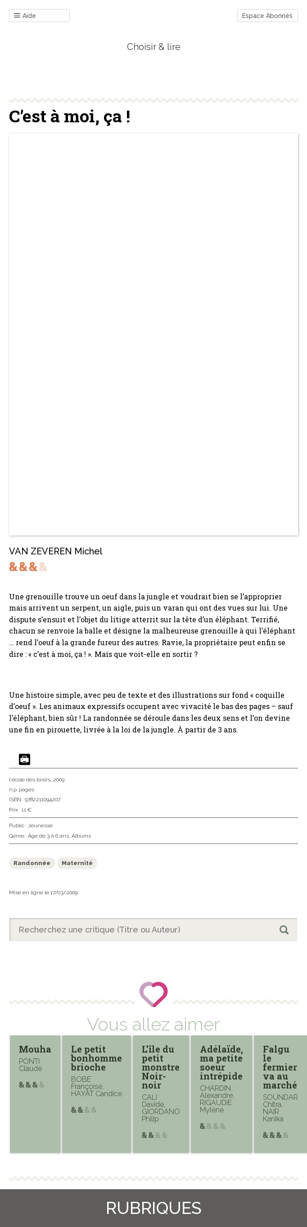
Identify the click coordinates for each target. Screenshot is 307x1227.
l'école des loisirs (29, 779)
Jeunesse (40, 825)
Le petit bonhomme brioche (96, 1058)
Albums (81, 836)
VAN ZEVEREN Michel (55, 551)
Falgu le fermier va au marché (280, 1067)
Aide (25, 16)
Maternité (77, 863)
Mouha (35, 1049)
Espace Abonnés (267, 15)
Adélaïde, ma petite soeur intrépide (221, 1062)
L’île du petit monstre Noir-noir (161, 1067)
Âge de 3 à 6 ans (48, 836)
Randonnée (32, 863)
